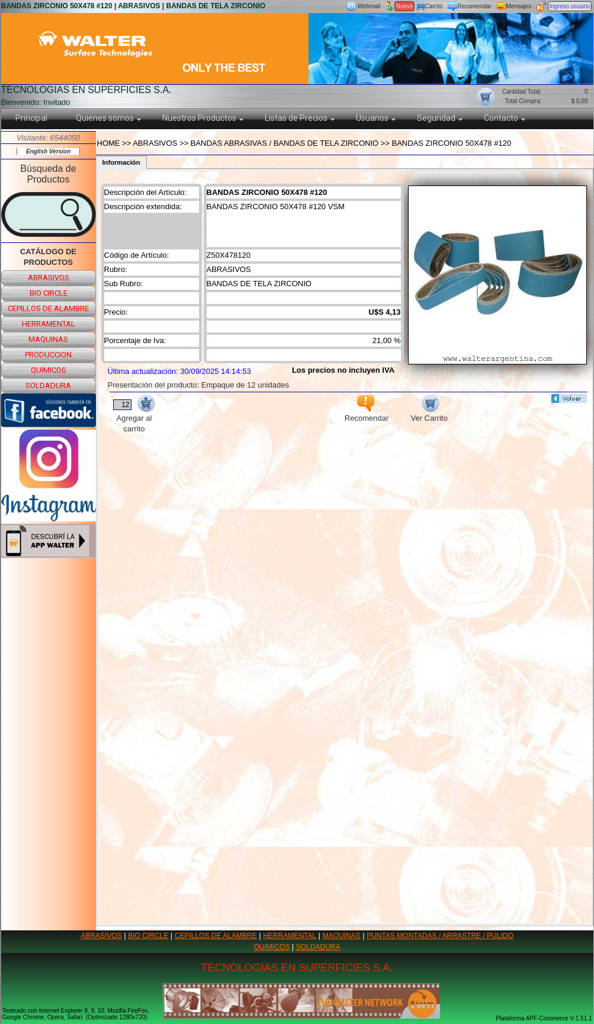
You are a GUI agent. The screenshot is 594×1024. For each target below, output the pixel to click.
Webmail (369, 6)
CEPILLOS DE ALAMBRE (216, 936)
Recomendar (475, 6)
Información (121, 162)
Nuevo (404, 6)
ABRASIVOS (101, 936)
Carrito (434, 6)
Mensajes (519, 6)
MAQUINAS (342, 936)
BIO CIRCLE (148, 936)
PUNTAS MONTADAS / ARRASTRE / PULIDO (440, 936)
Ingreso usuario (570, 6)
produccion (48, 354)
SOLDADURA (318, 947)
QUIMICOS (272, 947)
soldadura (48, 385)
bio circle (49, 293)
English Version (48, 151)
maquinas (48, 339)
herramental (48, 323)
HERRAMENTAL (289, 936)
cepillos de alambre (48, 308)
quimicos (48, 370)
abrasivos (48, 277)
